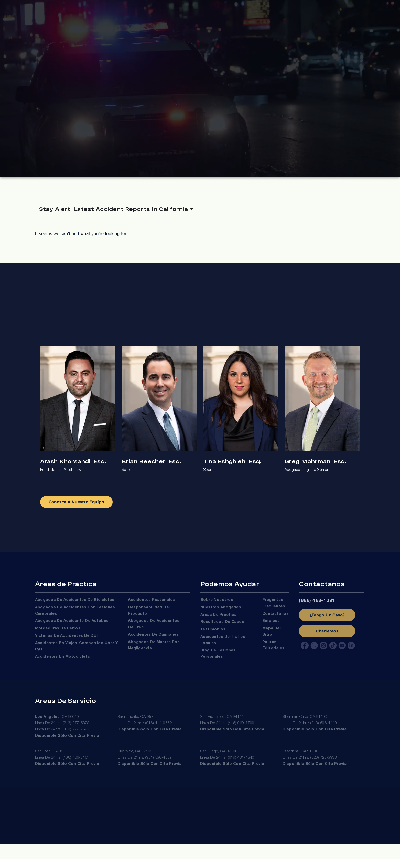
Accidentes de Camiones (153, 640)
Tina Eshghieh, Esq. (232, 464)
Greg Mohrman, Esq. (315, 464)
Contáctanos (275, 619)
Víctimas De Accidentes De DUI (66, 641)
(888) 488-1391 (317, 606)
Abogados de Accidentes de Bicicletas (74, 605)
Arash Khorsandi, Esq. (73, 464)
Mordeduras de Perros (58, 633)
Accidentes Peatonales (151, 605)
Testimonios (213, 635)
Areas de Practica (218, 620)
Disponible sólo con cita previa (67, 743)
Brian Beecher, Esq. (151, 464)
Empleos (271, 626)
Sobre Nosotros (216, 605)
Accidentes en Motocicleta (62, 662)
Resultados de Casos (222, 627)
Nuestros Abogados (220, 613)
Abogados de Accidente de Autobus (72, 626)
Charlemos (327, 636)
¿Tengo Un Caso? (327, 620)
